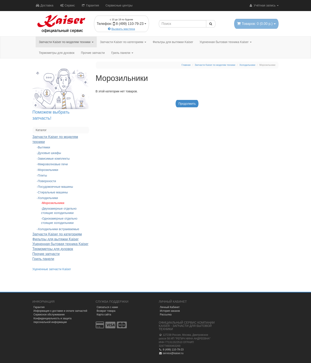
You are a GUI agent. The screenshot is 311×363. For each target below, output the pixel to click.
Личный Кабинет (170, 307)
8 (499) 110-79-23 (171, 349)
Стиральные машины (53, 192)
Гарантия (90, 5)
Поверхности (47, 181)
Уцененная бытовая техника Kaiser (226, 42)
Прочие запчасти (93, 53)
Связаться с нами (107, 307)
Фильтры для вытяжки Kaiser (173, 42)
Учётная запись (264, 5)
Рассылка (165, 314)
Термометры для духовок (57, 53)
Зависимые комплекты (54, 158)
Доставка (44, 5)
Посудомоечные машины (55, 186)
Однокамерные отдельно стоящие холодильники (59, 221)
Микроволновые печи (53, 164)
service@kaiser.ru (171, 353)
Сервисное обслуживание (49, 314)
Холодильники (48, 198)
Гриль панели (122, 53)
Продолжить (187, 103)
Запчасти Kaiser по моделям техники (66, 42)
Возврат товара (106, 310)
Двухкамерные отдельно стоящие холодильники (58, 211)
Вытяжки (44, 147)
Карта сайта (104, 314)
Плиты (42, 175)
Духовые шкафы (49, 153)
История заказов (170, 310)
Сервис (67, 5)
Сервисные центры (118, 5)
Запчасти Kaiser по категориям (123, 42)
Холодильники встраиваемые (58, 229)
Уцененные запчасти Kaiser (51, 269)
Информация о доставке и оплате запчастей (60, 310)
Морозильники (48, 170)
